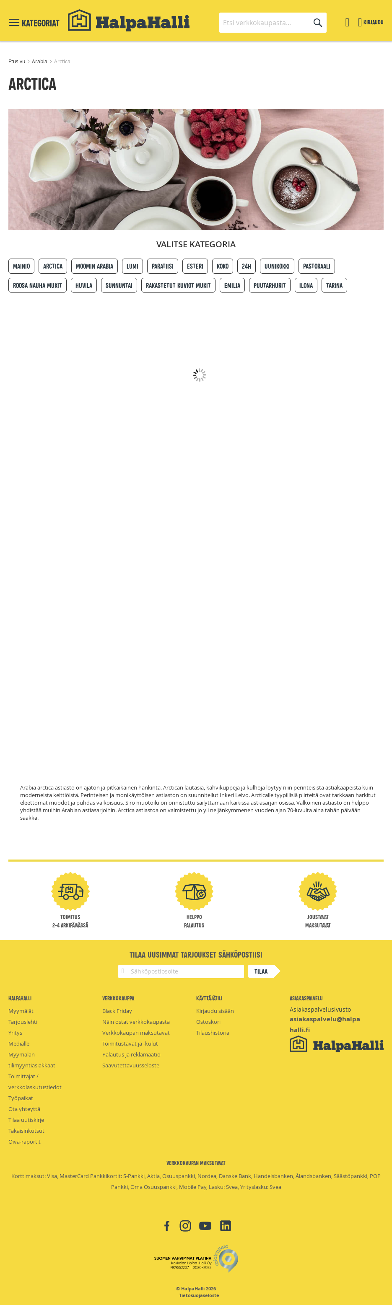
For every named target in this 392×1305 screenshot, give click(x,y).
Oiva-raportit (24, 1141)
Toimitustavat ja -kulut (130, 1043)
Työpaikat (20, 1098)
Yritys (15, 1032)
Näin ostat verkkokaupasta (136, 1021)
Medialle (18, 1043)
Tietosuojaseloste (199, 1295)
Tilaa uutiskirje (26, 1120)
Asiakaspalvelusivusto (320, 1009)
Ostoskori (208, 1021)
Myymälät (21, 1011)
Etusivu (17, 61)
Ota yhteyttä (24, 1109)
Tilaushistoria (212, 1032)
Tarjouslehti (22, 1021)
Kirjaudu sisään (215, 1011)
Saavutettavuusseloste (130, 1065)
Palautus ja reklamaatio (131, 1054)
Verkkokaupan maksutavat (136, 1032)
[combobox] (273, 23)
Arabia (40, 61)
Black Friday (117, 1011)
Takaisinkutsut (26, 1130)
